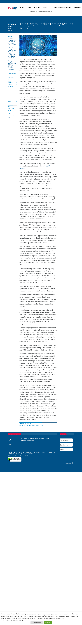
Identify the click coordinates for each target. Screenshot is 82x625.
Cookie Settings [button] (36, 622)
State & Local (21, 453)
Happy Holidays (12, 92)
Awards (11, 453)
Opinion (37, 452)
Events (37, 8)
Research (47, 8)
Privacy (27, 455)
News (29, 8)
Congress (10, 84)
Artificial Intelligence (37, 426)
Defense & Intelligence (11, 87)
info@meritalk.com (27, 441)
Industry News (12, 94)
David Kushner (12, 116)
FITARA (30, 453)
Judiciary (10, 96)
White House (11, 98)
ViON (9, 118)
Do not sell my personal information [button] (12, 620)
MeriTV (44, 452)
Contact (21, 455)
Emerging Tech (24, 426)
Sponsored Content (62, 8)
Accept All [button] (48, 622)
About (9, 455)
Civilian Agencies (10, 81)
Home (21, 8)
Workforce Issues (11, 100)
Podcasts (51, 452)
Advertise (15, 455)
